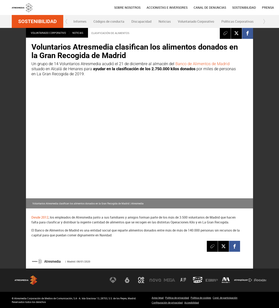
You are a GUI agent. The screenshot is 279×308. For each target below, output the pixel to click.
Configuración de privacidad (167, 302)
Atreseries (183, 280)
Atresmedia (26, 280)
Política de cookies (201, 297)
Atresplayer (243, 280)
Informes (79, 21)
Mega (169, 280)
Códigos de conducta (108, 21)
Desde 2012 (39, 217)
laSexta (127, 280)
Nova (155, 280)
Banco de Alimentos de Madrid (202, 63)
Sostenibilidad (37, 21)
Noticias (165, 21)
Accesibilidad (191, 302)
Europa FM (212, 280)
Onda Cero (198, 280)
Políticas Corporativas (237, 21)
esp (251, 7)
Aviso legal (158, 297)
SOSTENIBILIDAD (210, 7)
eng (261, 7)
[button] (66, 21)
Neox (141, 280)
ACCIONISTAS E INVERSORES (133, 7)
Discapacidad (141, 21)
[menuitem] (93, 7)
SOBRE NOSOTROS (93, 7)
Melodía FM (226, 280)
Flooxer (260, 280)
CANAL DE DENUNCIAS (176, 7)
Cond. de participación (225, 297)
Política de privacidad (177, 297)
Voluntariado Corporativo (196, 21)
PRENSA (234, 7)
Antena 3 (113, 280)
